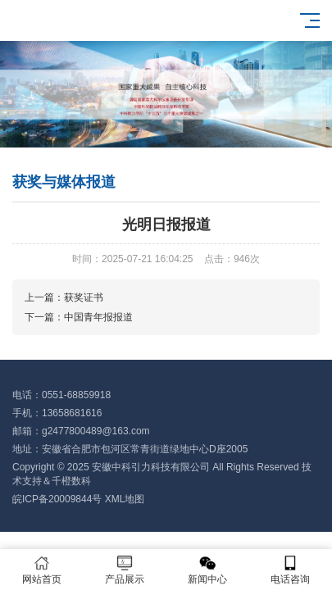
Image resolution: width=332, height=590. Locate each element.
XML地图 (125, 499)
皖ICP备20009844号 (57, 499)
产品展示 (124, 570)
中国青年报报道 (98, 317)
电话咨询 (290, 570)
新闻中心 (207, 570)
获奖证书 (83, 297)
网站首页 (41, 570)
